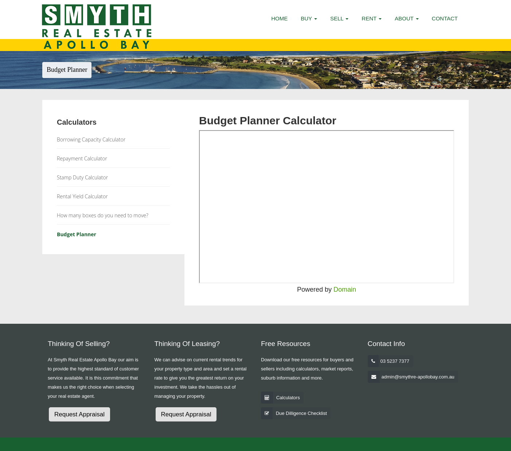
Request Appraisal (79, 414)
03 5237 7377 (395, 361)
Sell (339, 18)
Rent (372, 18)
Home (279, 18)
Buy (309, 18)
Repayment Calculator (82, 158)
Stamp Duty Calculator (82, 177)
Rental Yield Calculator (82, 196)
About (407, 18)
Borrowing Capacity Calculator (91, 139)
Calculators (288, 397)
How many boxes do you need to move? (102, 215)
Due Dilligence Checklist (301, 413)
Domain (344, 289)
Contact (445, 18)
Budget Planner (76, 234)
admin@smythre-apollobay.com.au (418, 377)
